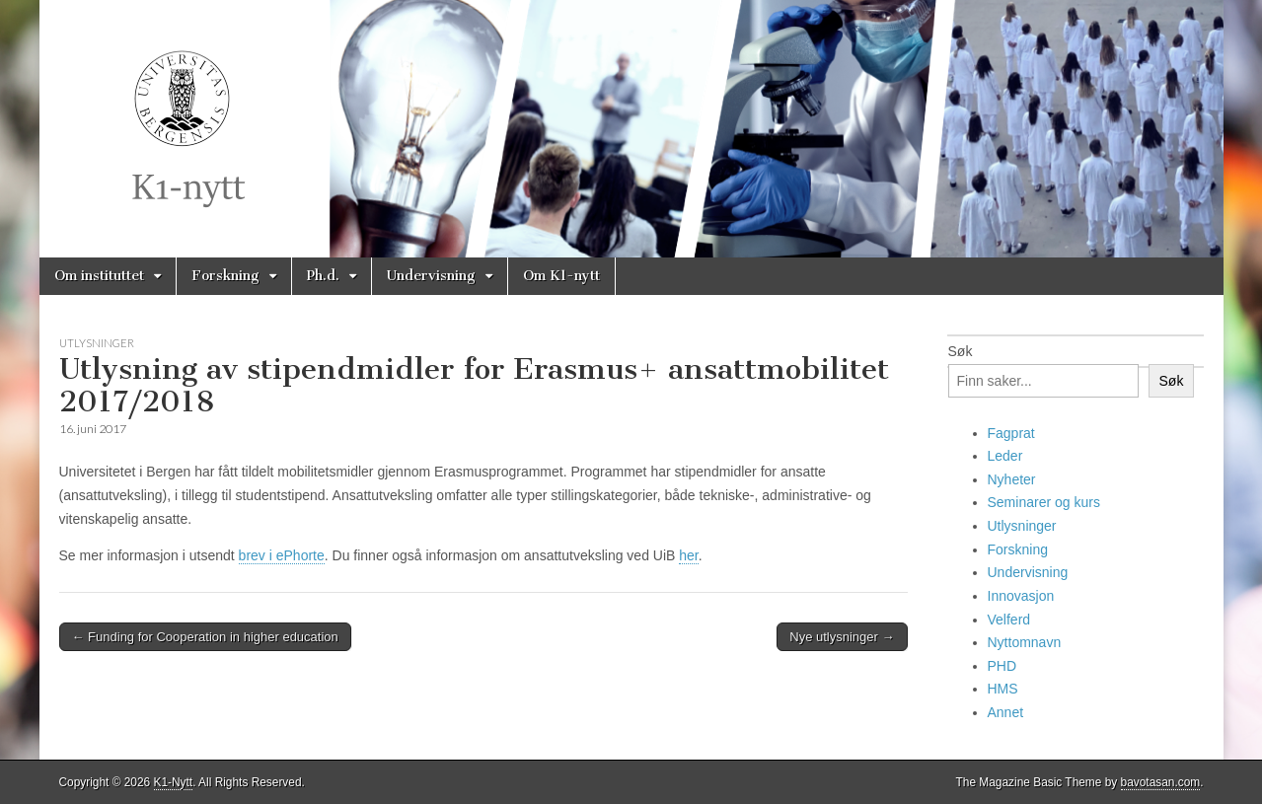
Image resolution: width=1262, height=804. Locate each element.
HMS (1003, 688)
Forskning (225, 275)
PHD (1002, 666)
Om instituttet (99, 275)
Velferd (1009, 619)
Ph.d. (323, 275)
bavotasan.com (1161, 782)
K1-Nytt (173, 782)
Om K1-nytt (561, 275)
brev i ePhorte (282, 555)
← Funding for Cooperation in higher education (205, 636)
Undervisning (431, 275)
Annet (1006, 712)
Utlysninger (96, 342)
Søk (960, 351)
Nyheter (1012, 479)
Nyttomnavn (1025, 642)
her (688, 555)
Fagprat (1011, 433)
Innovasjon (1021, 596)
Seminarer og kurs (1044, 502)
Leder (1005, 456)
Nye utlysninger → (841, 636)
